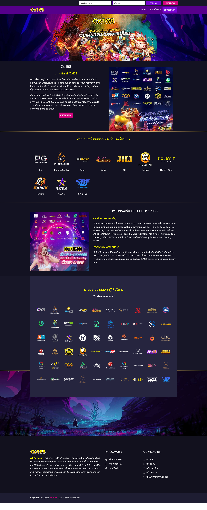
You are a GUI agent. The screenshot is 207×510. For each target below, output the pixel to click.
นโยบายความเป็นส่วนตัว (157, 477)
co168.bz (54, 497)
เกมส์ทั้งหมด (155, 9)
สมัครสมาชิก (170, 3)
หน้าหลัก (142, 9)
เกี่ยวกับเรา (151, 472)
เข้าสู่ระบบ (153, 3)
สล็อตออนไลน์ (115, 459)
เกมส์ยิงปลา (114, 468)
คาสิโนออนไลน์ (115, 463)
